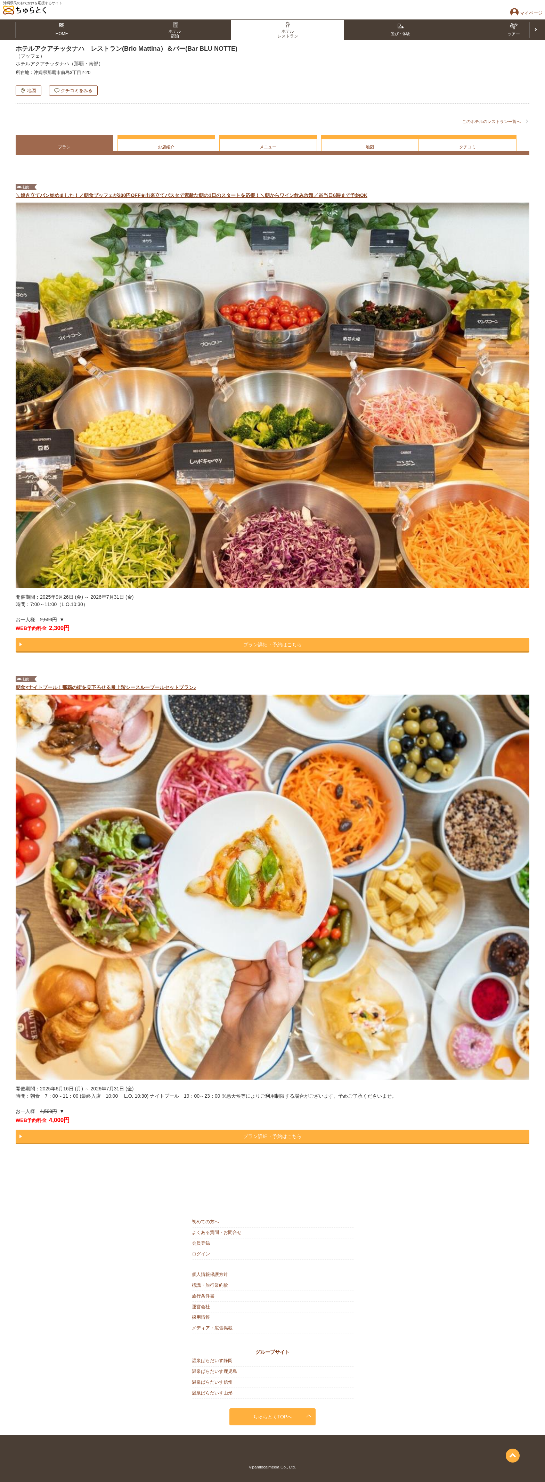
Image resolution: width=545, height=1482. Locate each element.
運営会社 (201, 1306)
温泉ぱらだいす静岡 (212, 1360)
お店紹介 (166, 147)
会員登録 (201, 1243)
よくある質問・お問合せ (217, 1232)
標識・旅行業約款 (210, 1285)
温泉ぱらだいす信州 (212, 1382)
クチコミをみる (76, 90)
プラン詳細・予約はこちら (272, 644)
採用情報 (201, 1317)
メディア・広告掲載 (212, 1327)
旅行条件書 (203, 1296)
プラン (64, 147)
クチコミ (467, 147)
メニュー (268, 147)
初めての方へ (205, 1221)
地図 (31, 90)
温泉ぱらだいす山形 (212, 1392)
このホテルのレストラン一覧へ (491, 121)
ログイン (201, 1253)
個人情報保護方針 (210, 1274)
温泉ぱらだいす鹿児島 (214, 1371)
